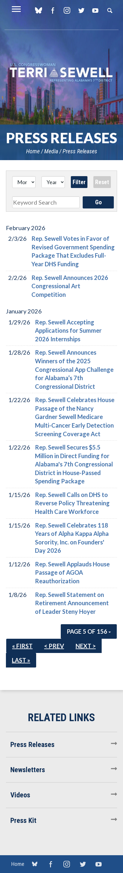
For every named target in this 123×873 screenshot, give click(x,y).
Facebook (53, 10)
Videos (20, 795)
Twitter (81, 10)
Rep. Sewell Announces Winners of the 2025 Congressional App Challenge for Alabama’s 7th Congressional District (74, 369)
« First (22, 645)
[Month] (24, 182)
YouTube (95, 10)
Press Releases (80, 151)
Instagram (67, 10)
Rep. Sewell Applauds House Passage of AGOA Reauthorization (72, 572)
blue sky (38, 10)
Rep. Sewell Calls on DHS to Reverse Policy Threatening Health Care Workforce (72, 503)
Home (33, 151)
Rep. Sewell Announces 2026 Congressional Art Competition (69, 286)
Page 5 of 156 (89, 631)
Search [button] (109, 10)
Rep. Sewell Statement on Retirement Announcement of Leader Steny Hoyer (72, 603)
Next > (86, 645)
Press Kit (23, 820)
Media (51, 151)
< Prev (54, 645)
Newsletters (27, 770)
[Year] (53, 182)
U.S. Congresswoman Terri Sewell (61, 72)
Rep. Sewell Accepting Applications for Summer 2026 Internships (68, 330)
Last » (21, 660)
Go (98, 202)
